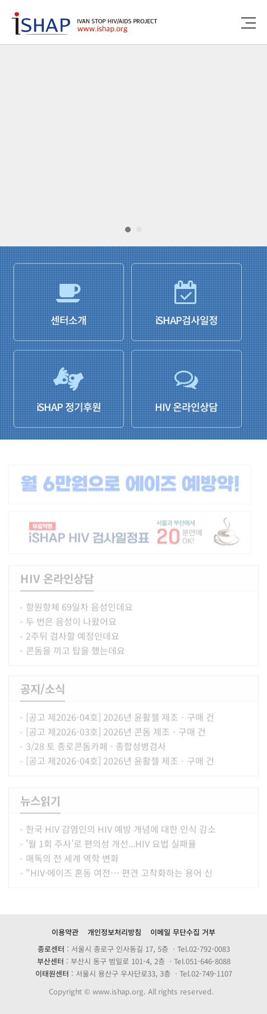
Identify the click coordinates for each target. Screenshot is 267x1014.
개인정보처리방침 (114, 932)
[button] (128, 229)
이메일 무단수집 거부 (182, 932)
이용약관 (65, 932)
